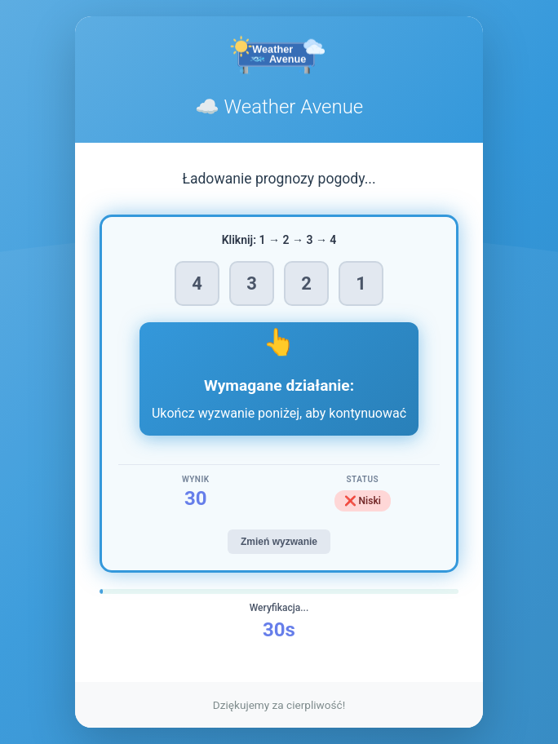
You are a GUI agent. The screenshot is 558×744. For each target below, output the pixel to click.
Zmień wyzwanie (279, 541)
